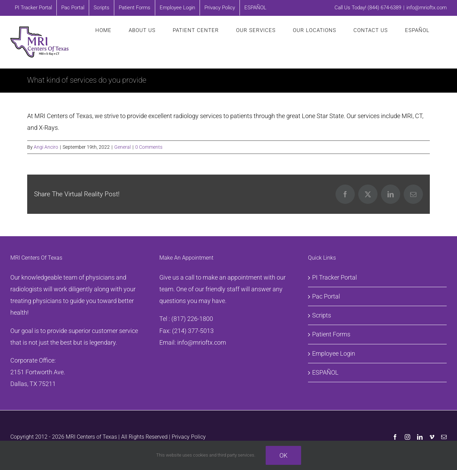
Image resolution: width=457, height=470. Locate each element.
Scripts (321, 315)
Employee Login (333, 353)
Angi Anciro (46, 147)
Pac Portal (326, 296)
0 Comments (148, 147)
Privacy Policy (189, 437)
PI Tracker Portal (334, 277)
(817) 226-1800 (192, 318)
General (122, 147)
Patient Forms (331, 334)
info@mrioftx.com (426, 7)
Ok (283, 455)
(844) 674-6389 (384, 7)
